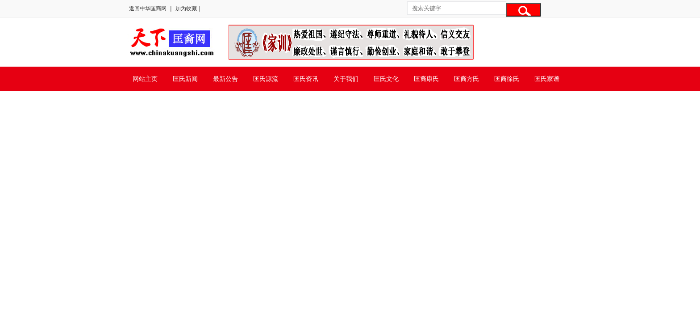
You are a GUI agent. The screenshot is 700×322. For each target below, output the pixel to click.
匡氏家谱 (546, 78)
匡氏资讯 (305, 78)
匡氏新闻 (185, 78)
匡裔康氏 (426, 78)
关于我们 (345, 78)
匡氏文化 (386, 78)
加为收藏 (186, 8)
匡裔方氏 (466, 78)
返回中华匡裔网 (148, 8)
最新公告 (225, 78)
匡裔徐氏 (506, 78)
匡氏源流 (265, 78)
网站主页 (145, 78)
